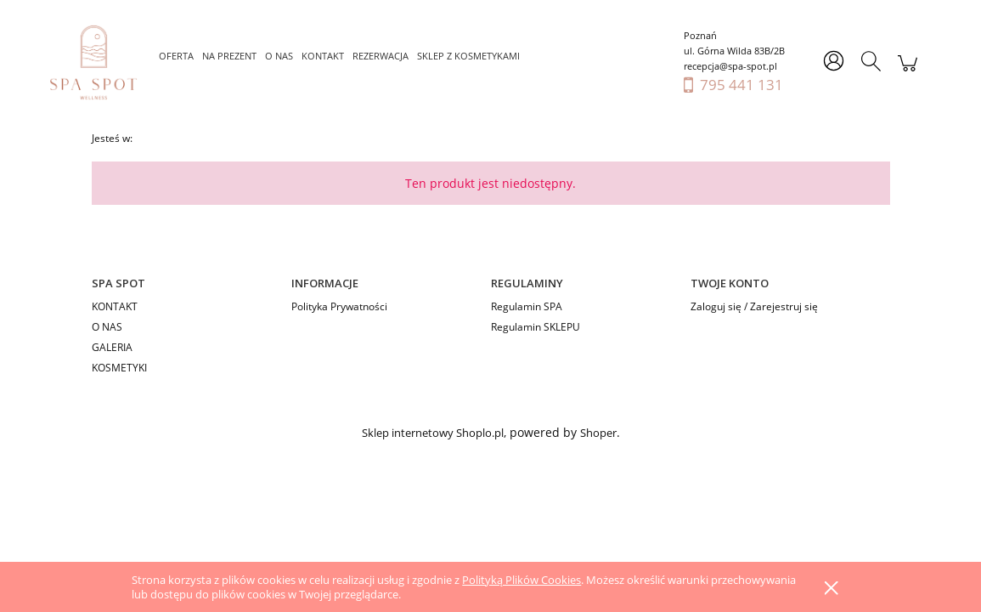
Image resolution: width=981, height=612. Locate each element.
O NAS (107, 327)
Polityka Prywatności (339, 306)
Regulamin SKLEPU (535, 327)
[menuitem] (176, 55)
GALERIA (112, 347)
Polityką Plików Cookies (521, 579)
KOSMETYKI (119, 367)
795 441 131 (741, 84)
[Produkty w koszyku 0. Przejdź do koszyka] (907, 72)
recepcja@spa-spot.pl (730, 66)
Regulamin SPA (526, 306)
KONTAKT (115, 306)
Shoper (598, 432)
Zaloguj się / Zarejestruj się (754, 306)
